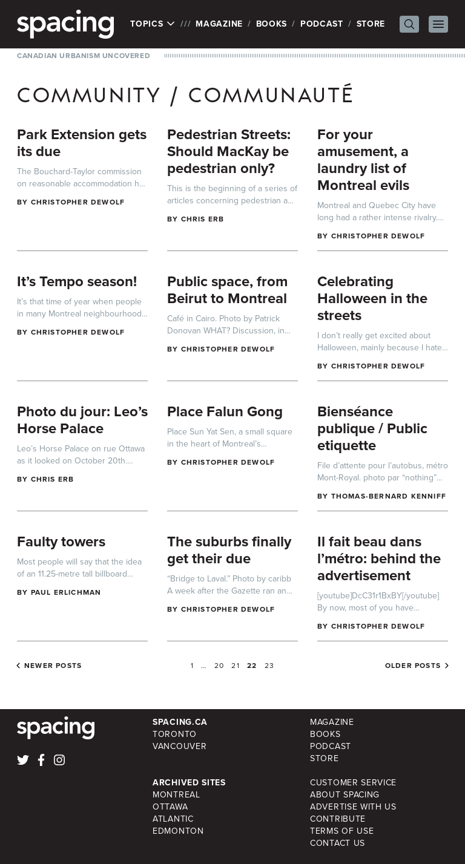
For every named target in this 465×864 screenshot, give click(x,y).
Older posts (413, 665)
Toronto (175, 734)
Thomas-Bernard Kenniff (388, 496)
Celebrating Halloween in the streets (372, 298)
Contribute (338, 819)
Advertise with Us (353, 806)
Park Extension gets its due (82, 142)
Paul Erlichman (66, 592)
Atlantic (173, 819)
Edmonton (178, 831)
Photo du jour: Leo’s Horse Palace (82, 420)
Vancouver (179, 746)
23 (269, 665)
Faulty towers (61, 541)
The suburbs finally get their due (229, 550)
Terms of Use (342, 831)
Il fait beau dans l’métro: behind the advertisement (379, 558)
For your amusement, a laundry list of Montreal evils (363, 159)
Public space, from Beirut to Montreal (227, 289)
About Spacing (345, 794)
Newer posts (53, 665)
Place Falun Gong (225, 411)
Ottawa (170, 806)
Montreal (176, 794)
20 (219, 665)
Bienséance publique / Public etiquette (372, 428)
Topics (153, 24)
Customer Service (353, 782)
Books (272, 24)
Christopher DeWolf (78, 202)
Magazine (219, 24)
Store (371, 24)
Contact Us (337, 843)
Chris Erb (203, 219)
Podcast (321, 24)
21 (235, 665)
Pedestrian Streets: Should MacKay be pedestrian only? (229, 151)
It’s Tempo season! (77, 281)
